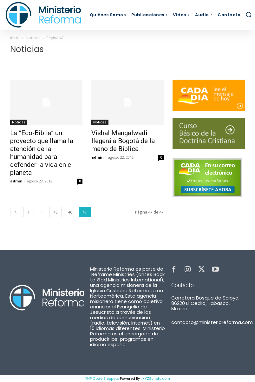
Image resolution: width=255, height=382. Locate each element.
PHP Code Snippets (102, 378)
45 (55, 212)
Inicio (15, 38)
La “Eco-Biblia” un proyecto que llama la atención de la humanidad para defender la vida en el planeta (41, 152)
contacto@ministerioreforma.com (212, 322)
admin (16, 181)
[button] (248, 14)
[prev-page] (15, 212)
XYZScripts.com (156, 378)
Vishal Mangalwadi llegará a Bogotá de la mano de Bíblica (123, 141)
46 (70, 212)
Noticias (33, 38)
